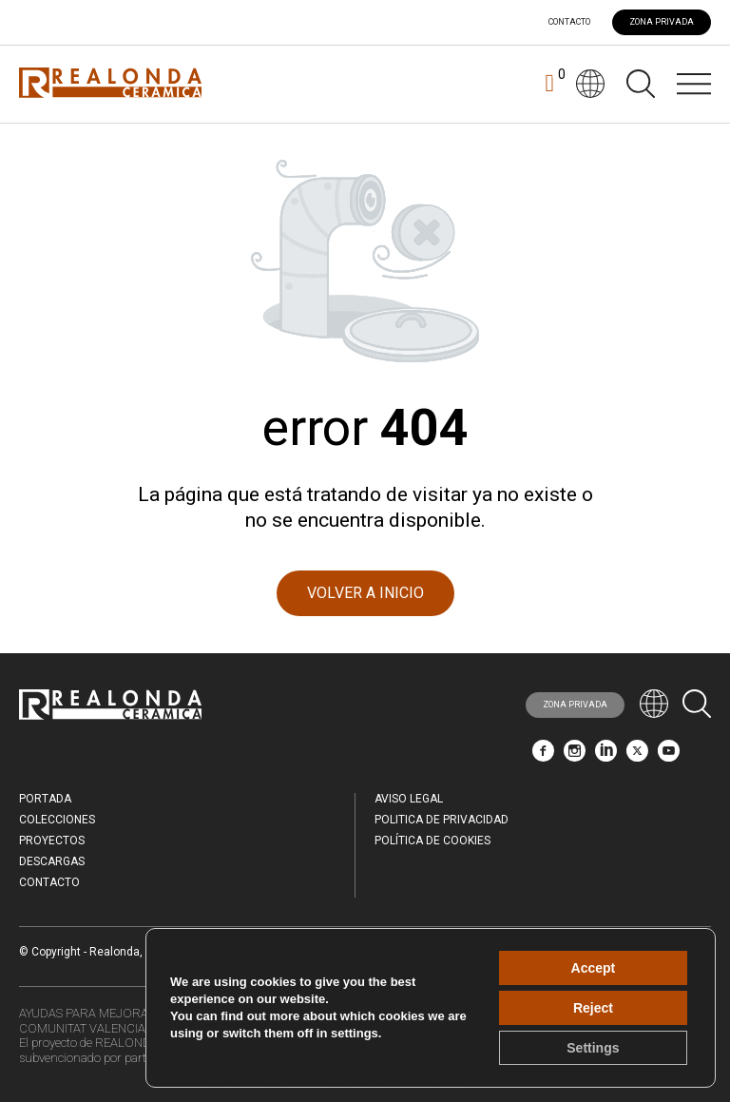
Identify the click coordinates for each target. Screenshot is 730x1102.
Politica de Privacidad (442, 819)
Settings (593, 1047)
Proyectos (52, 840)
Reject (593, 1007)
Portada (45, 798)
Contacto (569, 22)
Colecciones (57, 819)
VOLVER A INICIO (365, 593)
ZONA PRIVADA (661, 22)
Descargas (52, 861)
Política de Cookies (432, 840)
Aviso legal (409, 798)
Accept (593, 968)
